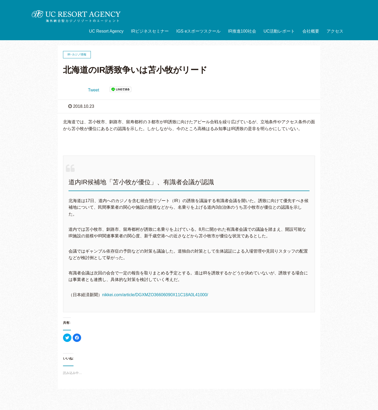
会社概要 (310, 31)
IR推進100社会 (242, 31)
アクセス (335, 31)
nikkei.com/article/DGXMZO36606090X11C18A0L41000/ (155, 295)
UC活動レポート (279, 31)
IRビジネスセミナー (150, 31)
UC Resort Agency (106, 31)
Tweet (93, 90)
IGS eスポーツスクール (198, 31)
